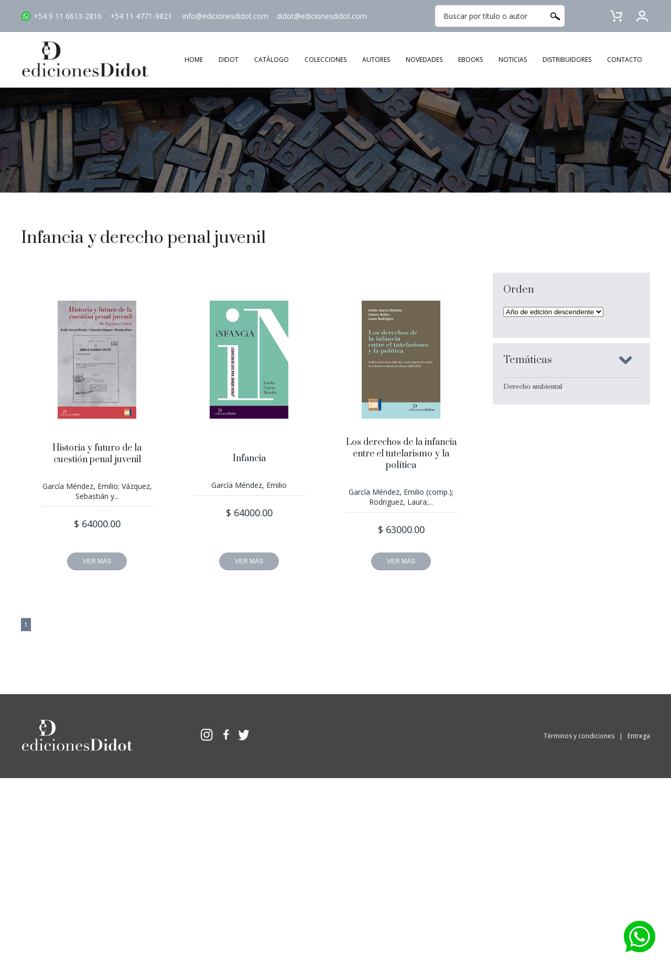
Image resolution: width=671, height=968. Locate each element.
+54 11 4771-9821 (141, 16)
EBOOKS (470, 59)
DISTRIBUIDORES (567, 59)
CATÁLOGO (271, 59)
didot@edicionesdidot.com (322, 16)
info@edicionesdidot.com (225, 16)
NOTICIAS (513, 59)
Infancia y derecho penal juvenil (143, 238)
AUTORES (376, 59)
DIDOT (229, 59)
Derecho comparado (535, 442)
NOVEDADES (424, 59)
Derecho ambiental (532, 386)
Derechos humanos (533, 423)
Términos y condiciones (579, 735)
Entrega (638, 735)
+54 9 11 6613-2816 (68, 16)
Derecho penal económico (544, 478)
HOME (194, 59)
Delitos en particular (534, 515)
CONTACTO (624, 59)
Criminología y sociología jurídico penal (563, 405)
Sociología (519, 533)
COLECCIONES (326, 59)
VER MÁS (97, 561)
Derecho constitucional (539, 460)
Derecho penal (526, 497)
